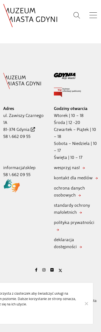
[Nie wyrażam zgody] (86, 303)
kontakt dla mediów (73, 177)
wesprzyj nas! (67, 167)
